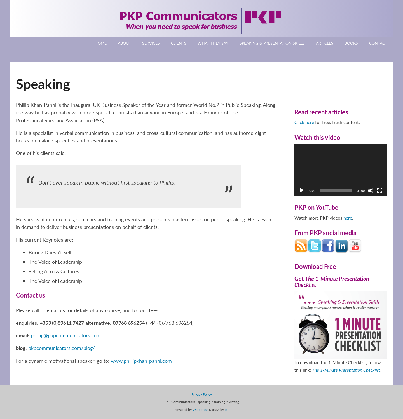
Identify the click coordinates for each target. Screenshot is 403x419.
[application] (340, 170)
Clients (178, 43)
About (124, 43)
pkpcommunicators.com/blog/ (61, 348)
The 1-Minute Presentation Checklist (346, 370)
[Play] (301, 190)
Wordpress (200, 410)
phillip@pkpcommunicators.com (66, 335)
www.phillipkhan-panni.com (141, 361)
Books (351, 43)
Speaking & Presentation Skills (272, 43)
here (347, 217)
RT (227, 410)
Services (151, 43)
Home (101, 43)
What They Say (213, 43)
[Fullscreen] (380, 190)
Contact (378, 43)
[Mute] (371, 190)
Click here (304, 122)
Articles (324, 43)
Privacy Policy (201, 394)
